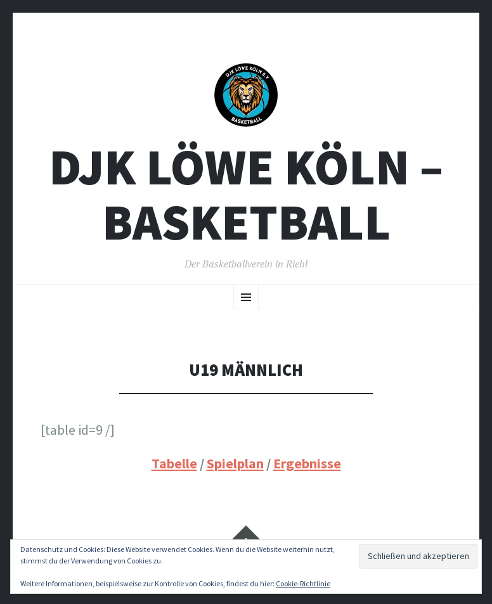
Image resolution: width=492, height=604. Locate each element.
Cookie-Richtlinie (303, 583)
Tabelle (174, 463)
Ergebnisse (307, 463)
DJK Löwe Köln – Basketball (246, 194)
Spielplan (235, 463)
